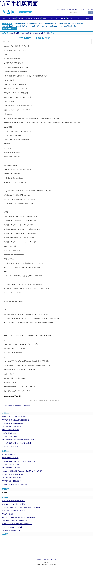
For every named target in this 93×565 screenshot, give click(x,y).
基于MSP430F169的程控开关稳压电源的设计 (15, 520)
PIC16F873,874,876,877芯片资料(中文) (13, 527)
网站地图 (53, 560)
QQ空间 (2, 405)
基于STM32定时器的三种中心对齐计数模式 (14, 416)
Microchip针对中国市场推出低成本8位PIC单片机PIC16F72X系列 (21, 507)
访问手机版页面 (19, 4)
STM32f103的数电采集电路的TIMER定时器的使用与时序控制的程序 (22, 471)
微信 (21, 405)
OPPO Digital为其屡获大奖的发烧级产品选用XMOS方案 (18, 517)
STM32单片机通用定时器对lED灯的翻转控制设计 (16, 443)
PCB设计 (62, 18)
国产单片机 (29, 18)
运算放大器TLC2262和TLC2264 (11, 530)
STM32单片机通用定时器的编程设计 (12, 423)
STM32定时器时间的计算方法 (10, 430)
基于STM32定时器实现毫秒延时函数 (12, 474)
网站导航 (58, 9)
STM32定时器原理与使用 (9, 436)
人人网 (18, 405)
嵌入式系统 (54, 18)
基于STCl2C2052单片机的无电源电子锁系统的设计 (17, 524)
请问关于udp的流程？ (8, 514)
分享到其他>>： (27, 405)
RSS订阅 (81, 9)
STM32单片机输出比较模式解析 (11, 468)
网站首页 (39, 560)
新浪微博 (7, 405)
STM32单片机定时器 (41, 33)
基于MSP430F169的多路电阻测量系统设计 (14, 504)
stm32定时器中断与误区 (9, 433)
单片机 (21, 18)
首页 (4, 18)
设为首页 (69, 9)
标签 (87, 9)
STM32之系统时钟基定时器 (10, 446)
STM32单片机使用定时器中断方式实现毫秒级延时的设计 (19, 439)
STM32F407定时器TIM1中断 (10, 458)
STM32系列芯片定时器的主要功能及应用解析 (15, 420)
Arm (79, 18)
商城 (87, 18)
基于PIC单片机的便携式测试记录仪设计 (13, 501)
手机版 (91, 9)
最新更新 (63, 9)
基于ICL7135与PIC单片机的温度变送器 (13, 510)
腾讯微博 (13, 405)
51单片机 (45, 18)
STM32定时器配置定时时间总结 (11, 426)
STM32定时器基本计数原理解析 (11, 481)
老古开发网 (14, 33)
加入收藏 (74, 9)
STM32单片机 (26, 33)
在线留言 (46, 560)
